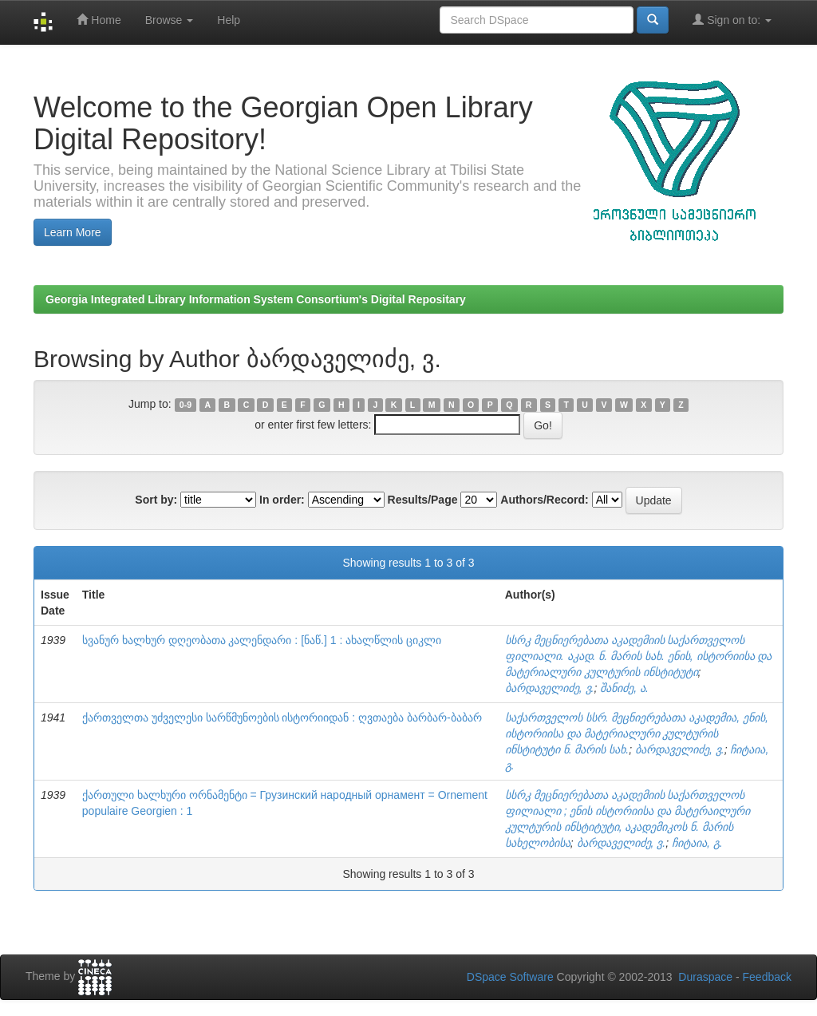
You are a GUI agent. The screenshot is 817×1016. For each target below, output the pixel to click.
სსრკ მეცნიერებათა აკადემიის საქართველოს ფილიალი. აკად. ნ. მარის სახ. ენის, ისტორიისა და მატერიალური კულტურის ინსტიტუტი (638, 656)
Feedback (767, 977)
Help (228, 20)
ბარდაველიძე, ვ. (549, 688)
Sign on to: (732, 19)
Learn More (72, 232)
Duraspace (705, 977)
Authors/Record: (544, 499)
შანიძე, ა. (624, 688)
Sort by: (156, 499)
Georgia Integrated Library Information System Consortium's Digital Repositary (255, 299)
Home (98, 19)
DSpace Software (510, 977)
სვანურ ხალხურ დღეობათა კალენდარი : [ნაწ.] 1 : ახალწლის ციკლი (261, 640)
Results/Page (423, 499)
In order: (282, 499)
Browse (169, 20)
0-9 (185, 404)
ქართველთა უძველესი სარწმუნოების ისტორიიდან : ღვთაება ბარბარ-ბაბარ (282, 717)
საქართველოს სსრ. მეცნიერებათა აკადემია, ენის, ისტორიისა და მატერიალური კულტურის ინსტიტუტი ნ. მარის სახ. (636, 733)
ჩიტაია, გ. (697, 842)
